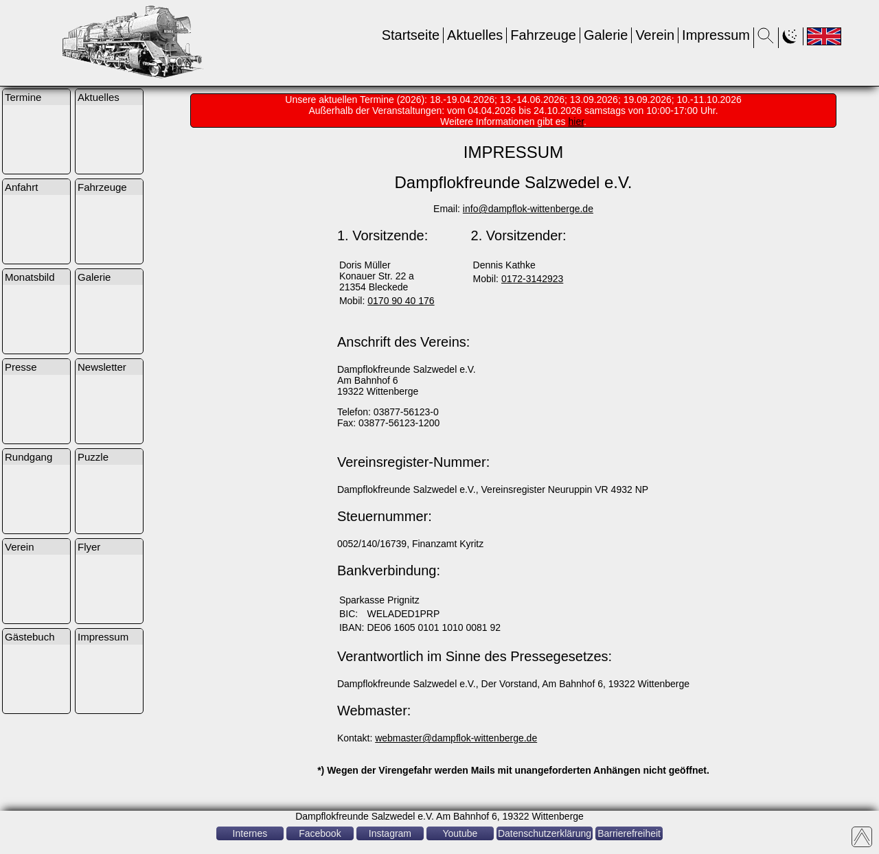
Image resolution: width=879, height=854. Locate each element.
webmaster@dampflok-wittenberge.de (456, 737)
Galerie (606, 35)
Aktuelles (475, 35)
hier (576, 121)
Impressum (716, 35)
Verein (654, 35)
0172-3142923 (532, 278)
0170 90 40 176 (400, 300)
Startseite (411, 35)
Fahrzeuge (543, 35)
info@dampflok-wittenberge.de (528, 208)
